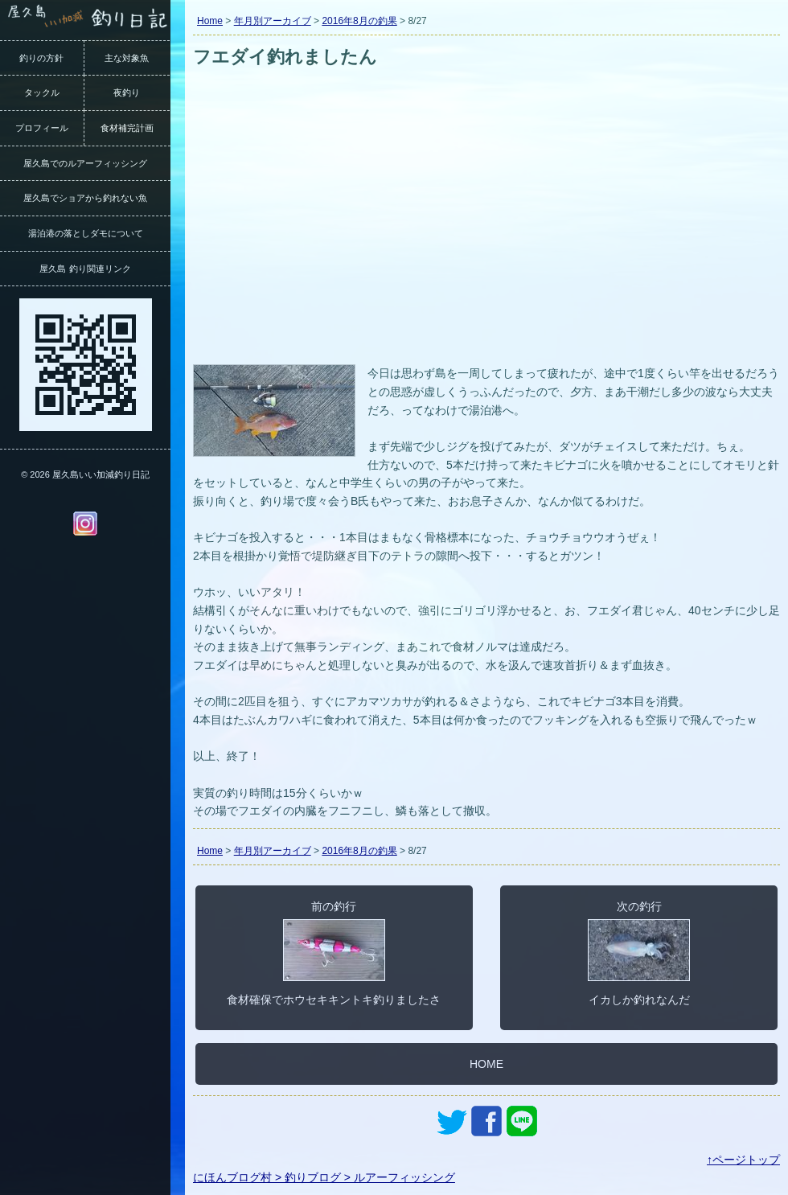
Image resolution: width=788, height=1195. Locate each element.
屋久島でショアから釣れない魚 (85, 198)
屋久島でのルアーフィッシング (85, 163)
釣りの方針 (41, 58)
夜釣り (126, 92)
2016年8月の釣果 (359, 21)
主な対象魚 (127, 58)
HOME (486, 1063)
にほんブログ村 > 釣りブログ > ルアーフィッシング (324, 1177)
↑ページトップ (743, 1159)
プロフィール (41, 128)
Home (210, 21)
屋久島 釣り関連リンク (84, 268)
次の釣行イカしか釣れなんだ (639, 953)
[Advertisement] (486, 239)
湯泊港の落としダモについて (85, 233)
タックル (42, 92)
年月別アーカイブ (272, 21)
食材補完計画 (127, 128)
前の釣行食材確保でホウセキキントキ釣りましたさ (334, 953)
